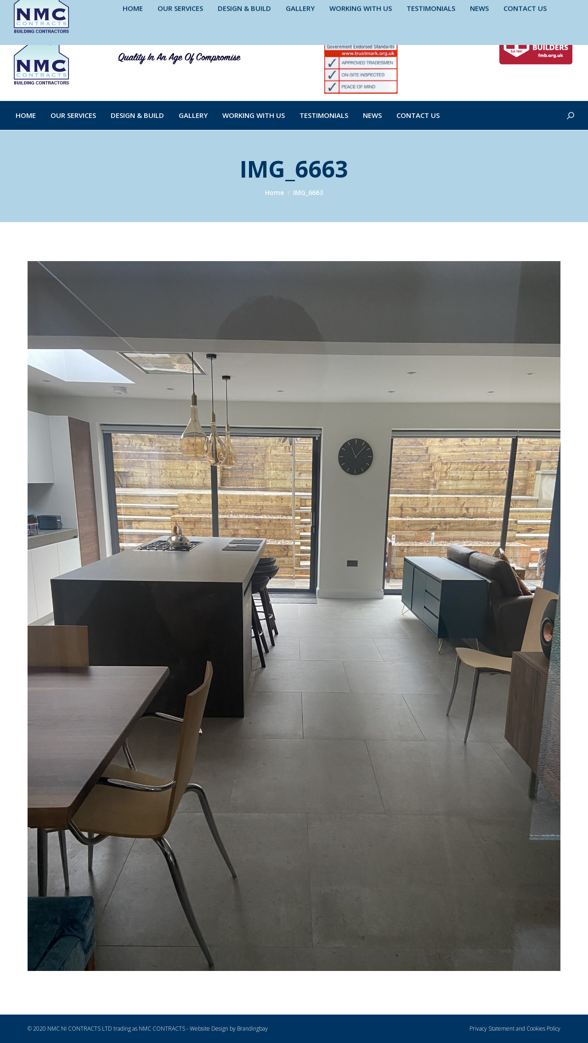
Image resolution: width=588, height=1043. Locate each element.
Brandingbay (252, 1028)
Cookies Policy (543, 1028)
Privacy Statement (491, 1028)
